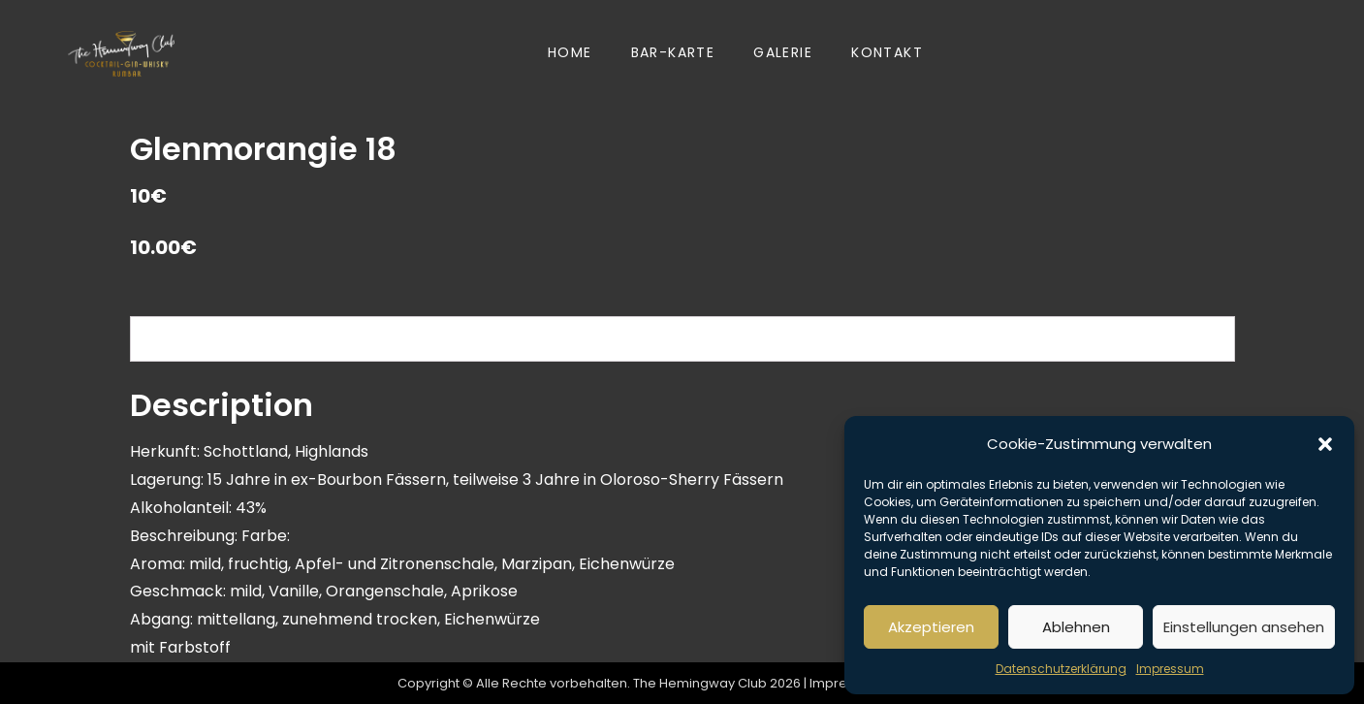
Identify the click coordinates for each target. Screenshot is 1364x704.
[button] (1325, 444)
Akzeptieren (931, 627)
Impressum (1170, 668)
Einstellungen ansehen (1243, 627)
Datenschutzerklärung (1061, 668)
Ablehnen (1076, 627)
